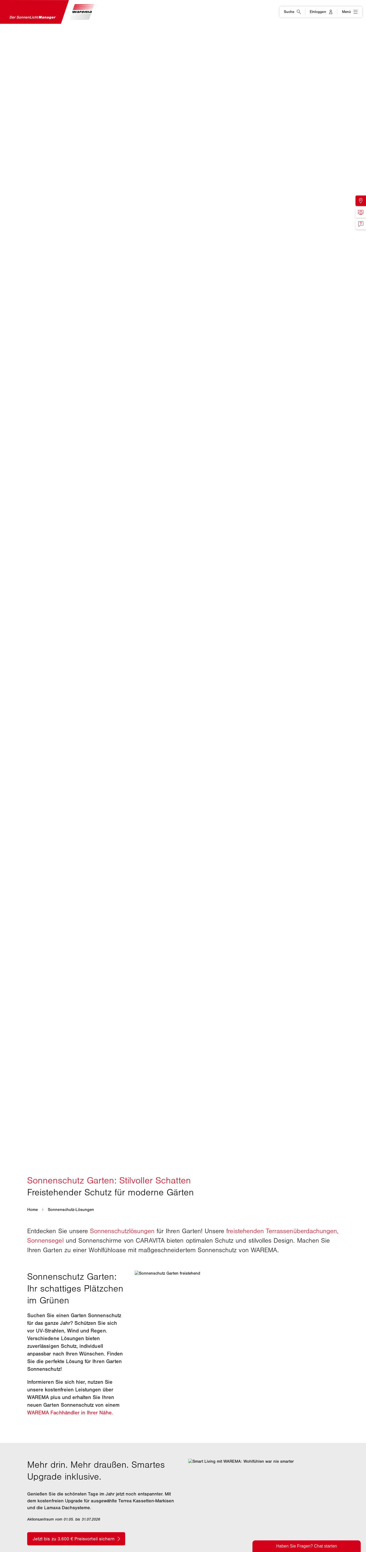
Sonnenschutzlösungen (122, 1231)
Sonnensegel (45, 1240)
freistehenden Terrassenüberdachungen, (282, 1231)
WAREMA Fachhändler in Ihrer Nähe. (70, 1413)
